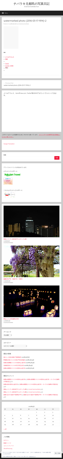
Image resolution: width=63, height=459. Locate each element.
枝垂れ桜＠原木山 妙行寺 (11, 384)
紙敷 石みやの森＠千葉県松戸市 (13, 394)
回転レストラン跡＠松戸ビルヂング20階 (15, 239)
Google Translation (9, 144)
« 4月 (5, 429)
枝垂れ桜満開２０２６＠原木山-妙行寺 (15, 362)
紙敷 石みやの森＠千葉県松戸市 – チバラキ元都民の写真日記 (40, 394)
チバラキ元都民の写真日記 (31, 3)
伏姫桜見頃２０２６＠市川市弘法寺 (14, 365)
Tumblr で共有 (9, 66)
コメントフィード (9, 445)
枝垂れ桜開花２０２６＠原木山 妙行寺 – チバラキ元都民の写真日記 (39, 384)
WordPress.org (8, 448)
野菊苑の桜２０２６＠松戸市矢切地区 (14, 360)
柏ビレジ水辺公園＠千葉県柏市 (12, 357)
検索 (5, 155)
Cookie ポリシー (32, 456)
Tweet (7, 63)
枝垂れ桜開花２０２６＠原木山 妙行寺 (14, 368)
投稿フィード (7, 443)
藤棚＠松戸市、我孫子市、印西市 (13, 279)
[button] (57, 453)
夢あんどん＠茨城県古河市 (11, 319)
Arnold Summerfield (23, 24)
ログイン (6, 440)
